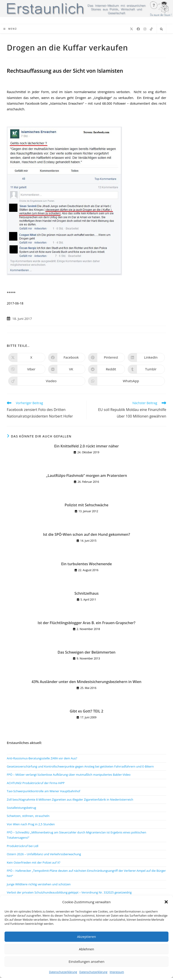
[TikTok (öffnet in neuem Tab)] (151, 29)
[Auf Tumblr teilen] (146, 369)
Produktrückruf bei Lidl (22, 846)
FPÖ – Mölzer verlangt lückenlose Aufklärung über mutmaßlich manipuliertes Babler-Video (69, 775)
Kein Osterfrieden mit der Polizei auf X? (33, 862)
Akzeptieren (86, 936)
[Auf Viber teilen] (26, 369)
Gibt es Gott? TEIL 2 (86, 711)
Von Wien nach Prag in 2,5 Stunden (31, 824)
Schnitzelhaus (86, 593)
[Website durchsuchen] (161, 29)
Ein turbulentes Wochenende (86, 563)
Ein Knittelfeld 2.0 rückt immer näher (86, 446)
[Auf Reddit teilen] (106, 369)
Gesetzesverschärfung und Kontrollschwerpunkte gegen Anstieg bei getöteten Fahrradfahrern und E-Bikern (80, 766)
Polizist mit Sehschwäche (86, 504)
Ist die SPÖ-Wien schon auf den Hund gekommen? (86, 534)
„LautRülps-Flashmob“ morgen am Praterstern (86, 475)
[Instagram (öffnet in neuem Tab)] (145, 29)
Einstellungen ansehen (87, 961)
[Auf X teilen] (26, 357)
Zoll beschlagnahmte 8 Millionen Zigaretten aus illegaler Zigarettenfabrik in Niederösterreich (70, 799)
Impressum (117, 972)
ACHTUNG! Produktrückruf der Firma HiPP (36, 783)
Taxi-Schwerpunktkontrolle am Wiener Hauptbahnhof (43, 791)
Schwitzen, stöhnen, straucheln (28, 816)
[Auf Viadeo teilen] (46, 381)
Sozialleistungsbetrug (21, 808)
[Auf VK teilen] (66, 369)
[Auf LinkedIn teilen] (146, 357)
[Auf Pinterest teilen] (106, 357)
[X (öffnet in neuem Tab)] (131, 29)
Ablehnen (86, 949)
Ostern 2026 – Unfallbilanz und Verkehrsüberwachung (44, 854)
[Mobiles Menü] (10, 28)
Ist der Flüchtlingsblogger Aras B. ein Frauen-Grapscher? (86, 622)
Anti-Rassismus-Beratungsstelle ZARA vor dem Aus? (42, 758)
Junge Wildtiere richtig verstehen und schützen (39, 884)
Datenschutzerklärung (63, 972)
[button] (166, 902)
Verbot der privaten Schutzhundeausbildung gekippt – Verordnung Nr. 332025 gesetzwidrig (69, 892)
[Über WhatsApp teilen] (126, 381)
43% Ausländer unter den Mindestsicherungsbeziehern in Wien (86, 681)
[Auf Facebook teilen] (66, 357)
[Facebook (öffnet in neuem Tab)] (138, 29)
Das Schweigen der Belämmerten (86, 652)
